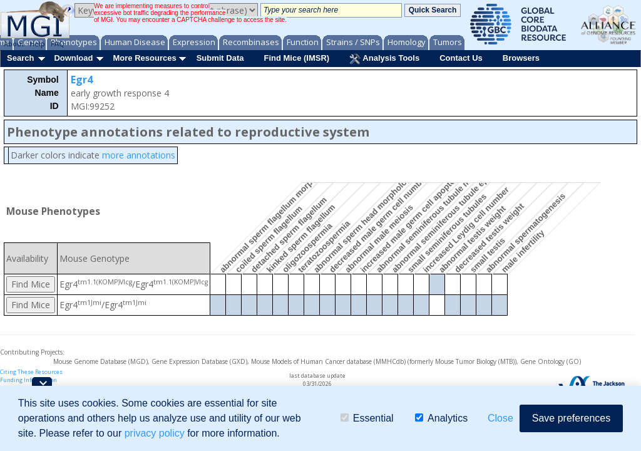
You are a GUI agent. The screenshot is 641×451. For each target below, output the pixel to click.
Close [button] (500, 418)
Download (73, 58)
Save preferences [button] (571, 418)
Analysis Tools (384, 59)
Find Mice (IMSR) (296, 58)
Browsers (521, 58)
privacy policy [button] (155, 433)
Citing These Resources (31, 372)
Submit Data (220, 58)
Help (37, 43)
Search (20, 58)
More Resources (144, 58)
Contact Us (461, 58)
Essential (367, 418)
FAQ (57, 43)
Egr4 (82, 79)
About (14, 43)
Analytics (441, 418)
